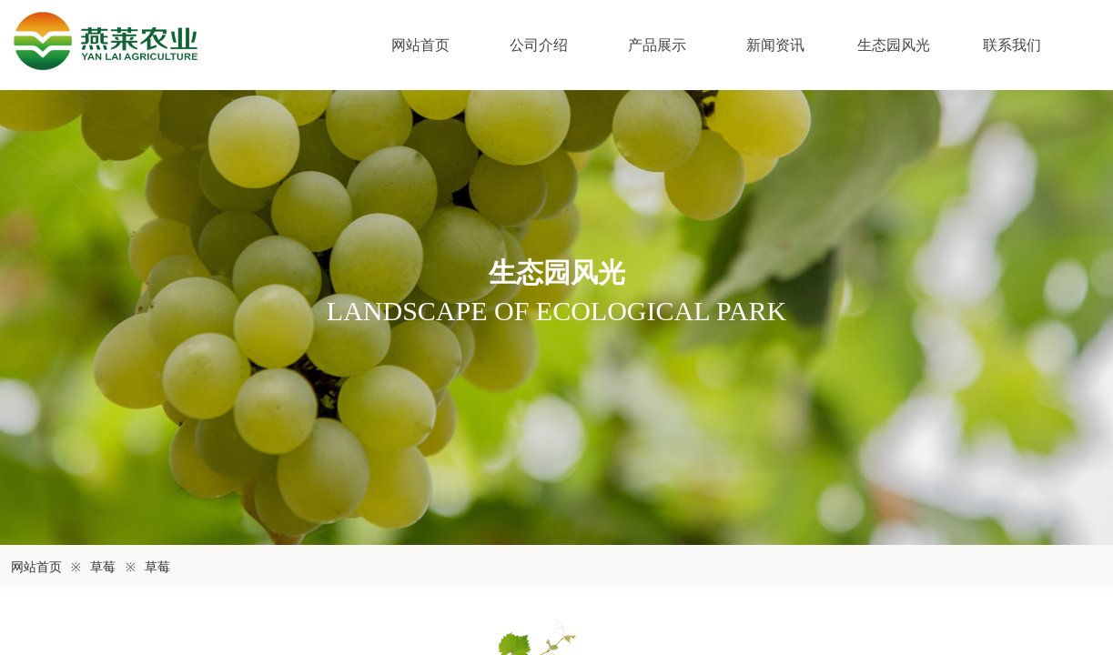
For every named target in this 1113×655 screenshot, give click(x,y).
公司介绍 (539, 45)
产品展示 (657, 45)
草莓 (103, 567)
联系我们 (1012, 45)
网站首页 (420, 45)
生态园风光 (893, 45)
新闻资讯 (775, 45)
